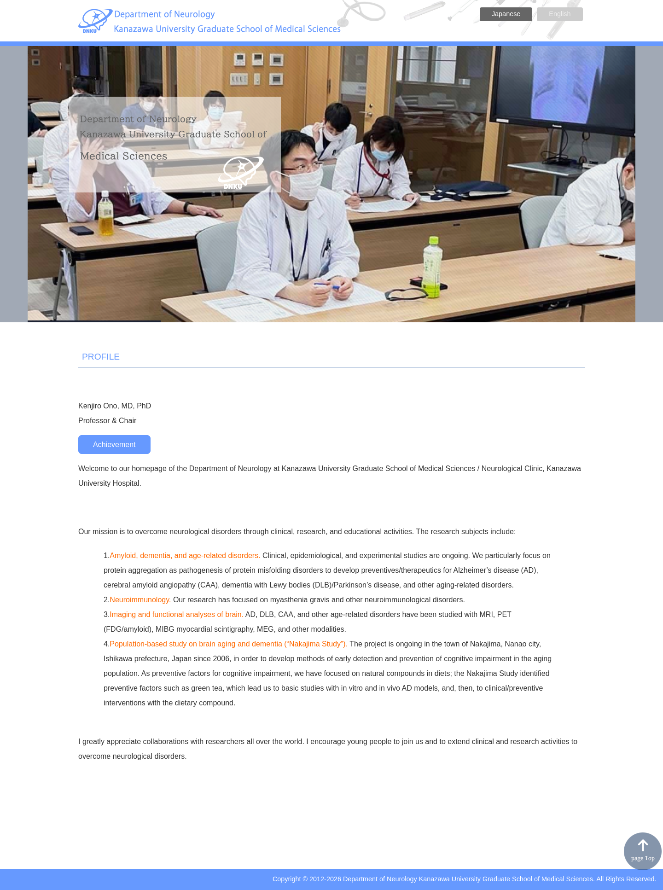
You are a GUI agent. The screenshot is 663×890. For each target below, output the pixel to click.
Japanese (506, 13)
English (559, 13)
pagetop (642, 851)
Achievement (114, 444)
